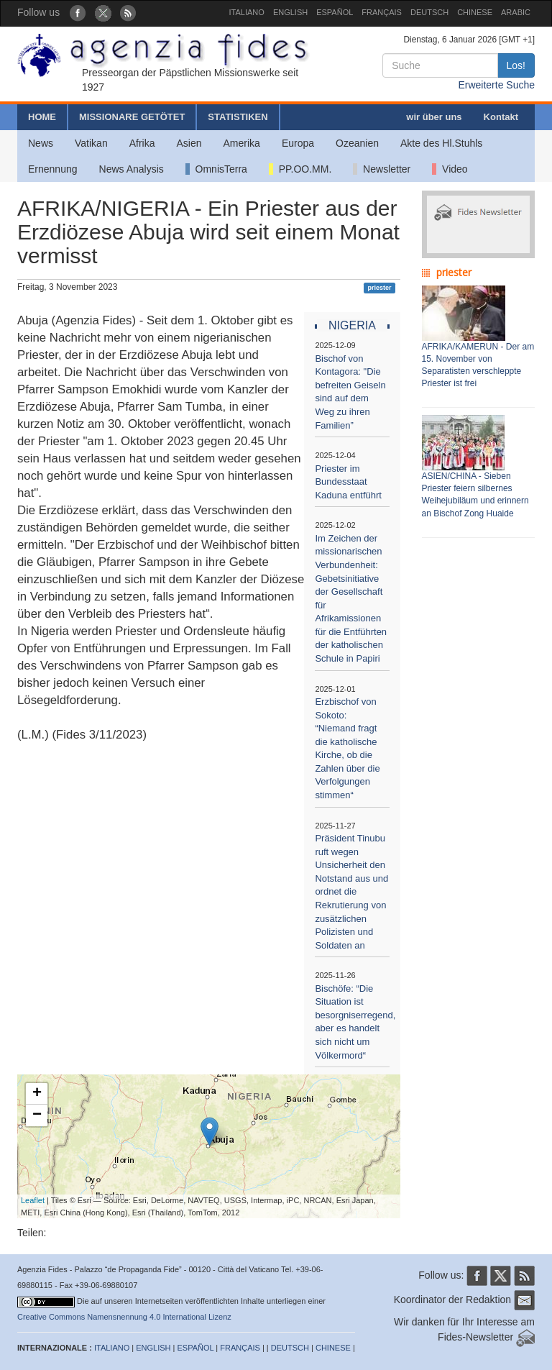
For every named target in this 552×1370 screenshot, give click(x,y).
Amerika (242, 143)
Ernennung (53, 169)
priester (379, 287)
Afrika (142, 143)
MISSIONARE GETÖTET (132, 116)
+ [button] (37, 1094)
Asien (188, 143)
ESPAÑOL (334, 12)
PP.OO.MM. (300, 169)
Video (449, 169)
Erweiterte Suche (496, 85)
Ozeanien (357, 143)
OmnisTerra (216, 169)
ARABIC (515, 12)
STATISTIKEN (237, 116)
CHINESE (474, 12)
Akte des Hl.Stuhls (441, 143)
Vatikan (91, 143)
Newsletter (381, 169)
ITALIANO (246, 12)
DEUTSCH (429, 12)
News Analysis (131, 169)
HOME (42, 116)
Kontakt (501, 116)
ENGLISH (290, 12)
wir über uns (433, 116)
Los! (516, 65)
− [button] (37, 1115)
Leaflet (33, 1200)
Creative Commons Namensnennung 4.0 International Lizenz (124, 1316)
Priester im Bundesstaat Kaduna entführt (348, 482)
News (40, 143)
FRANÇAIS (382, 12)
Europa (298, 143)
